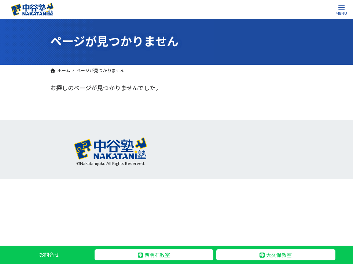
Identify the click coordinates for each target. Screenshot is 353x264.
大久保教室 (279, 255)
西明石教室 (157, 255)
